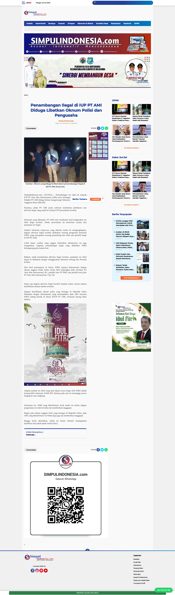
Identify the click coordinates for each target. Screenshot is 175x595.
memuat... (30, 435)
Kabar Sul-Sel (119, 157)
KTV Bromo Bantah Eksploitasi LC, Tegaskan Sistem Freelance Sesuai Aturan (121, 118)
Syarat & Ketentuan (140, 577)
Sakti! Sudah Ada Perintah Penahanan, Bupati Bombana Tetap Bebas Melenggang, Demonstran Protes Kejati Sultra (124, 256)
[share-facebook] (98, 128)
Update (95, 199)
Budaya (51, 23)
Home (28, 3)
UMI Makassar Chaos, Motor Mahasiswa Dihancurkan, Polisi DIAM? (124, 245)
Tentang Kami (138, 571)
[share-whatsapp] (106, 128)
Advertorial (40, 23)
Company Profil (139, 583)
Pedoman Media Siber (141, 580)
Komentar (31, 128)
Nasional (127, 23)
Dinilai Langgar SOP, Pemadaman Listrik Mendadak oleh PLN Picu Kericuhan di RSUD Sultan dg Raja (124, 223)
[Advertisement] (106, 12)
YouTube (47, 572)
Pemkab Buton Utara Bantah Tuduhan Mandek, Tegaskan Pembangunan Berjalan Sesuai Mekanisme (141, 139)
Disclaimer (137, 565)
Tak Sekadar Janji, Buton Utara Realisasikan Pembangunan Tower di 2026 (121, 139)
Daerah (61, 23)
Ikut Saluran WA (163, 590)
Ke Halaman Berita (131, 148)
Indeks (29, 23)
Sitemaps (136, 574)
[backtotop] (87, 551)
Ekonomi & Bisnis (85, 23)
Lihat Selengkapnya (132, 278)
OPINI (136, 23)
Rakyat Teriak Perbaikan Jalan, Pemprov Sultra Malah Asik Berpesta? (141, 118)
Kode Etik (137, 562)
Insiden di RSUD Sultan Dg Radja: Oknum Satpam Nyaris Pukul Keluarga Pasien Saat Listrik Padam (125, 234)
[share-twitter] (102, 128)
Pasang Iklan (138, 568)
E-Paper (71, 23)
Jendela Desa (102, 23)
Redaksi (136, 559)
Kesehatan (116, 23)
